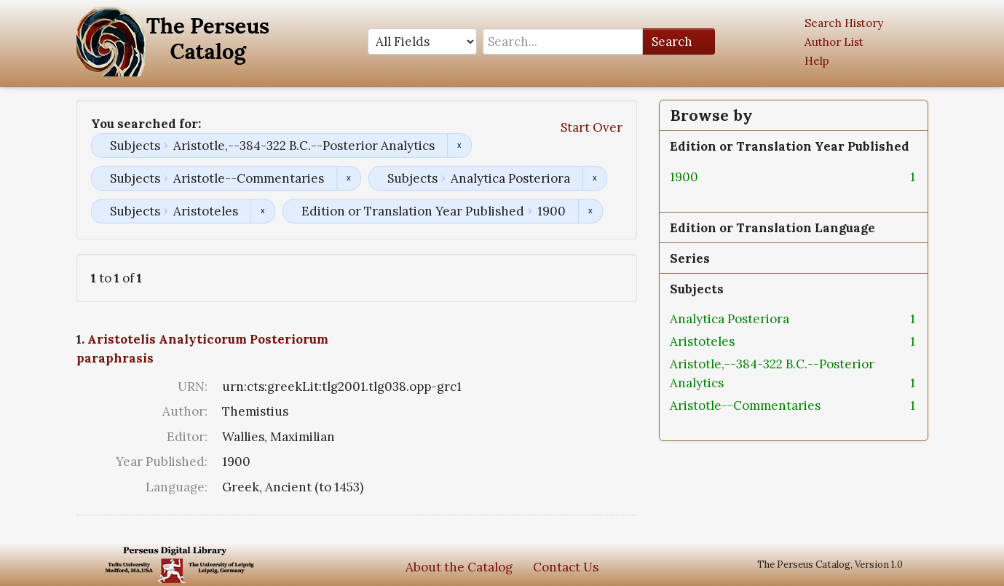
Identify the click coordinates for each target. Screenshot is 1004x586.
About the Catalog (459, 567)
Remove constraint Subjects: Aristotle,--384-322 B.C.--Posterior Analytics (459, 145)
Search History (844, 23)
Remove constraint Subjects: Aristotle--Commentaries (348, 178)
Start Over (591, 127)
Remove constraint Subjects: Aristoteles (262, 211)
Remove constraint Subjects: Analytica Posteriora (594, 178)
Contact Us (565, 567)
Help (817, 61)
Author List (834, 42)
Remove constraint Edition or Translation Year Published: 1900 (590, 211)
